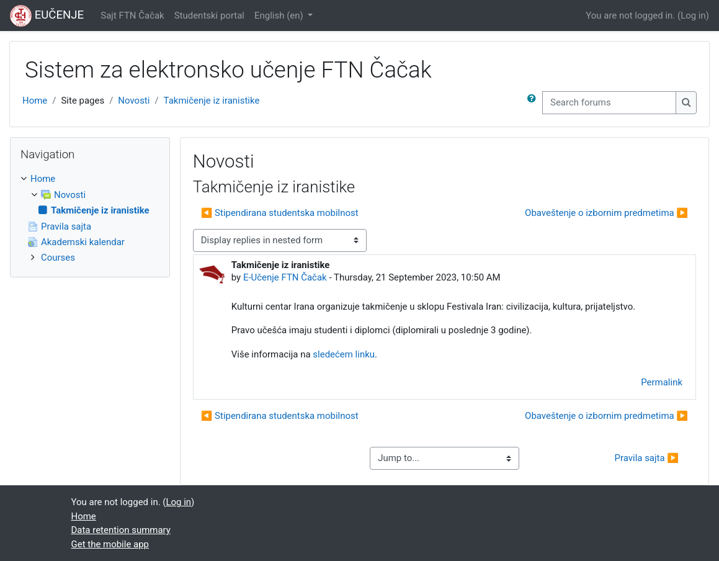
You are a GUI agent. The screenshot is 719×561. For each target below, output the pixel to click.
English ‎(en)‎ (279, 15)
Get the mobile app (110, 544)
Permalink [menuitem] (661, 382)
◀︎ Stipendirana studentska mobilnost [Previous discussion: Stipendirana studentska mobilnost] (280, 212)
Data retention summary (121, 530)
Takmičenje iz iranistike (212, 100)
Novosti (134, 100)
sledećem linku (344, 354)
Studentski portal (209, 15)
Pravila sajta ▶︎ (646, 458)
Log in (693, 15)
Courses (58, 257)
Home (34, 100)
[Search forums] (609, 102)
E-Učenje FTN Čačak (285, 277)
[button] (534, 102)
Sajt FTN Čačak (132, 15)
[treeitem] (89, 218)
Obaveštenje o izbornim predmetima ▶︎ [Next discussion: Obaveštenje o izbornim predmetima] (606, 212)
